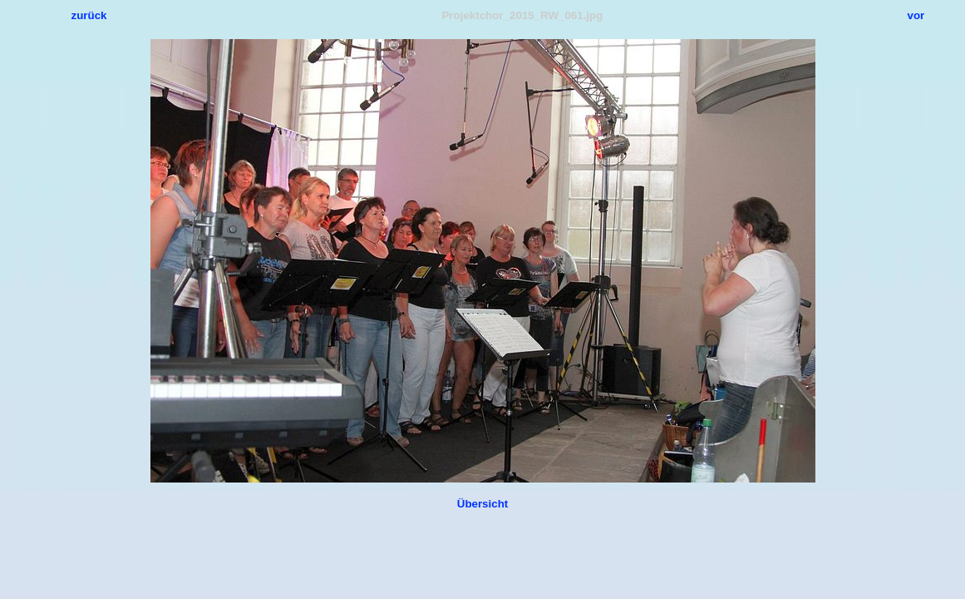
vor (916, 15)
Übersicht (482, 504)
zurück (89, 15)
